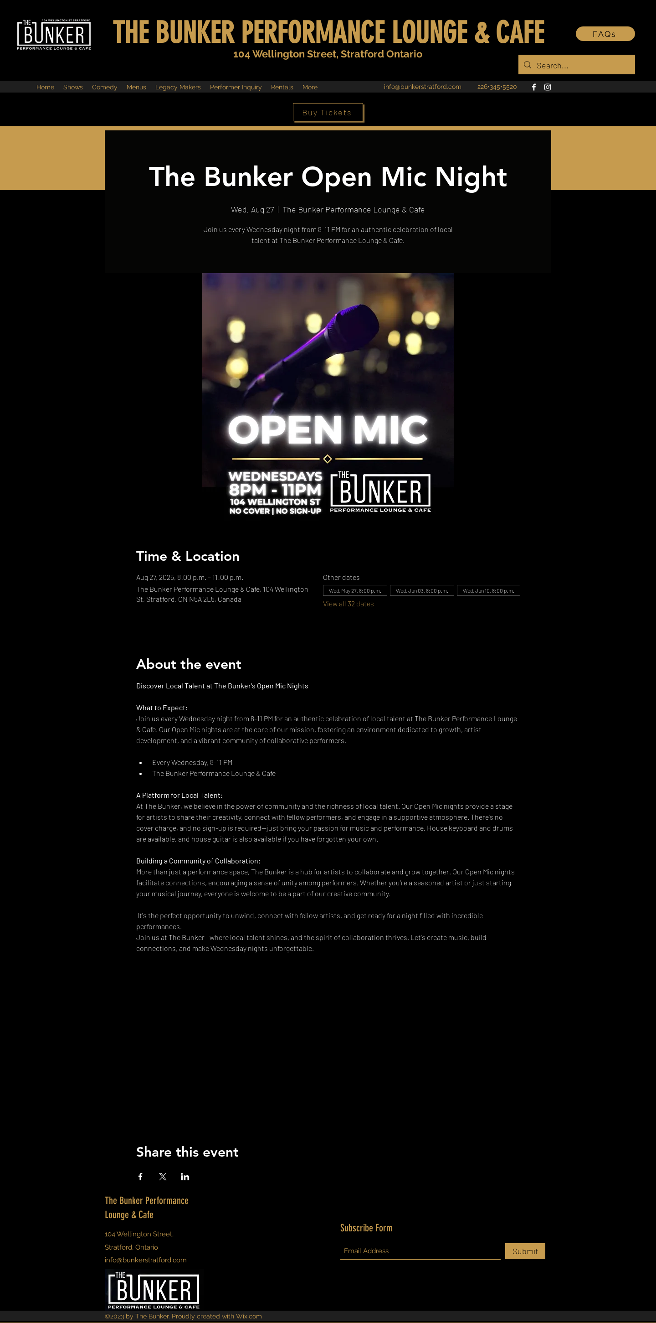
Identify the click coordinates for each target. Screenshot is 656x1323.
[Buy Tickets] (328, 112)
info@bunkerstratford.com (422, 86)
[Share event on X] (163, 1176)
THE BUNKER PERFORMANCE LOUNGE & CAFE (328, 33)
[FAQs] (605, 33)
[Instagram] (547, 87)
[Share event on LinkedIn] (185, 1176)
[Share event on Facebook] (140, 1176)
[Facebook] (533, 87)
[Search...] (576, 66)
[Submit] (525, 1251)
